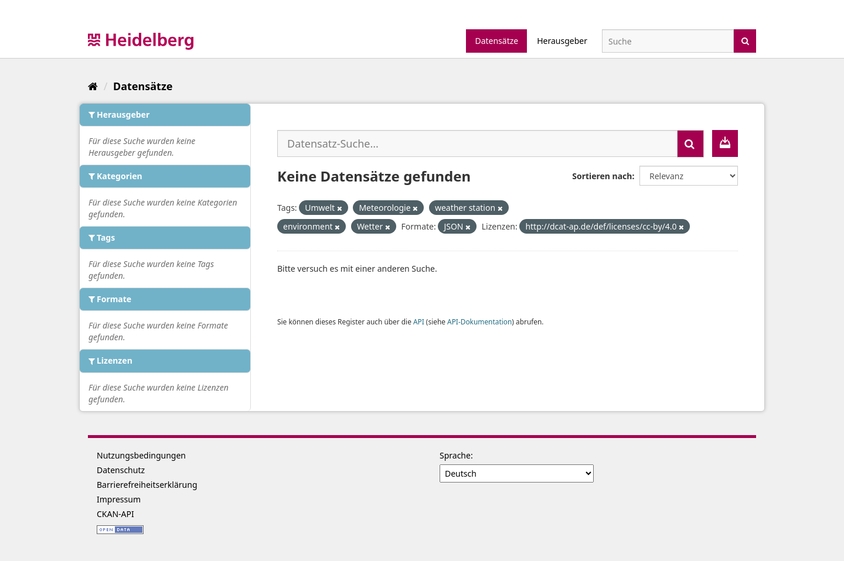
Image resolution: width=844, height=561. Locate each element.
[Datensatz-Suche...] (477, 143)
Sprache (455, 455)
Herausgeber (562, 40)
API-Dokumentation (479, 321)
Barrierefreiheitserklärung (147, 484)
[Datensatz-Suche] (668, 41)
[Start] (93, 86)
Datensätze (496, 40)
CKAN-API (115, 513)
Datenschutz (121, 470)
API (418, 321)
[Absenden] (745, 40)
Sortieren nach (602, 176)
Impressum (119, 499)
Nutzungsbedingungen (141, 455)
